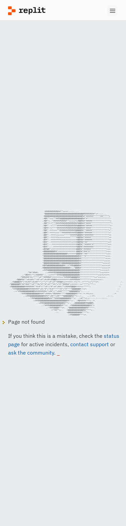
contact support (89, 352)
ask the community (31, 360)
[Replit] (35, 10)
